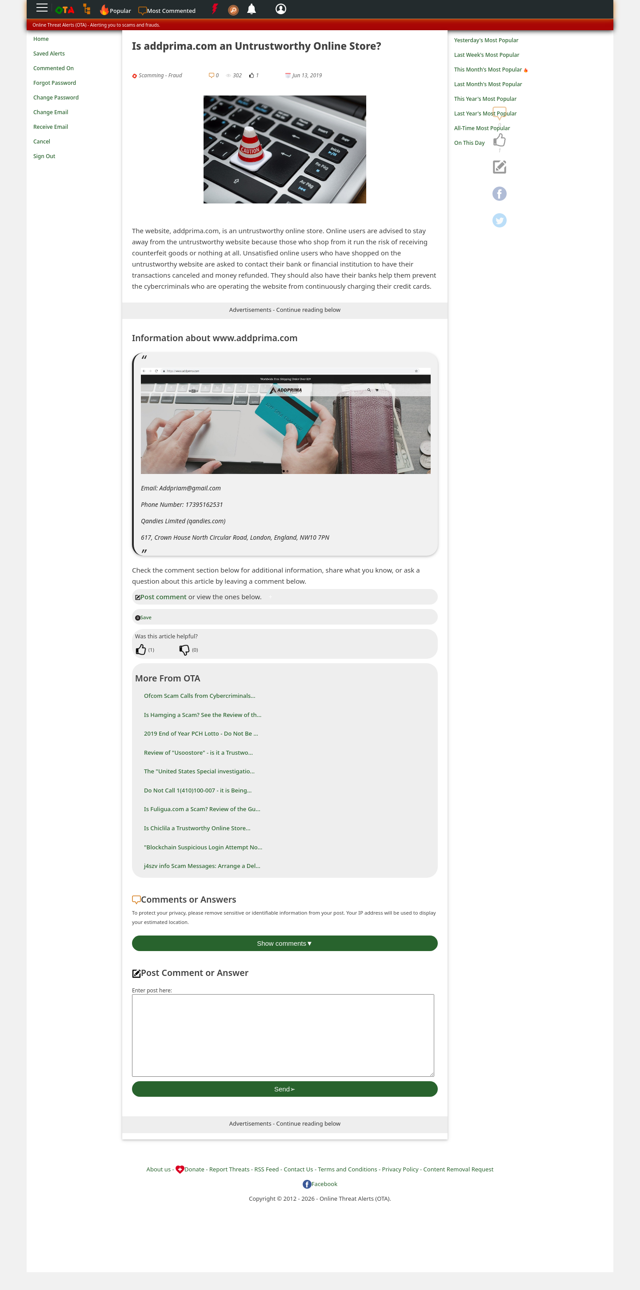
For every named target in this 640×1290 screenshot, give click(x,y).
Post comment (161, 596)
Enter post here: (152, 990)
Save (143, 617)
